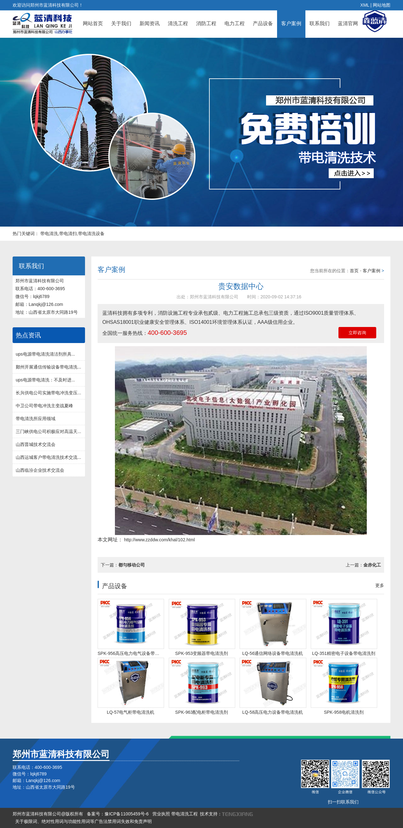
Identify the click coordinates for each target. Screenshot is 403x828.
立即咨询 (357, 332)
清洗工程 (178, 23)
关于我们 (121, 23)
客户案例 (291, 23)
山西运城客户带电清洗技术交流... (48, 457)
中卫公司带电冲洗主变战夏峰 (44, 405)
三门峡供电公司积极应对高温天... (48, 431)
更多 (379, 585)
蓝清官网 (348, 23)
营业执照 (161, 813)
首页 (354, 270)
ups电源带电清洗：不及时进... (45, 379)
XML (364, 5)
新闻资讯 (149, 23)
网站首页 (93, 23)
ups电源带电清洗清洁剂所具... (45, 354)
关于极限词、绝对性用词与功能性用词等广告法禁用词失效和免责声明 (83, 821)
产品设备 (263, 23)
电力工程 (234, 23)
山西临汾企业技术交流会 (40, 470)
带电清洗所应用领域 (35, 418)
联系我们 (319, 23)
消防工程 (206, 23)
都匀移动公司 (131, 564)
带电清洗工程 (184, 813)
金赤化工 (372, 564)
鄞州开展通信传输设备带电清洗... (48, 366)
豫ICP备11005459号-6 (127, 813)
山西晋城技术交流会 (35, 444)
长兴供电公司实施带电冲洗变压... (48, 392)
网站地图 (381, 5)
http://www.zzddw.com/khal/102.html (159, 539)
